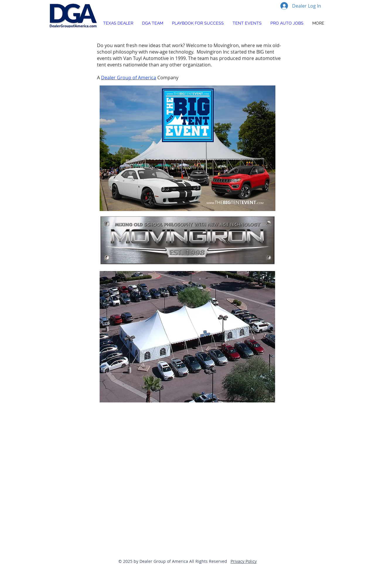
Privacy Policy (244, 561)
